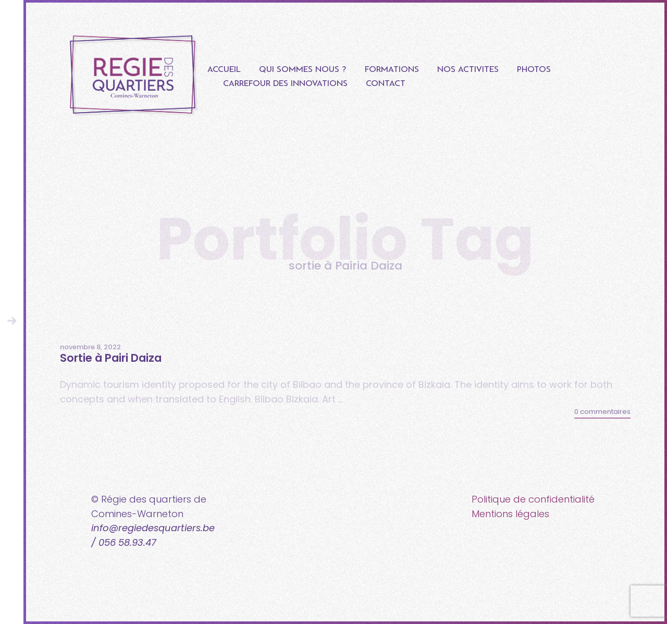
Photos (534, 70)
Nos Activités (468, 70)
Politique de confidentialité (533, 499)
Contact (385, 84)
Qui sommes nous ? (303, 70)
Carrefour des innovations (285, 84)
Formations (392, 70)
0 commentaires (602, 412)
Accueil (224, 70)
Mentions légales (510, 513)
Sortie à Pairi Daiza (111, 357)
